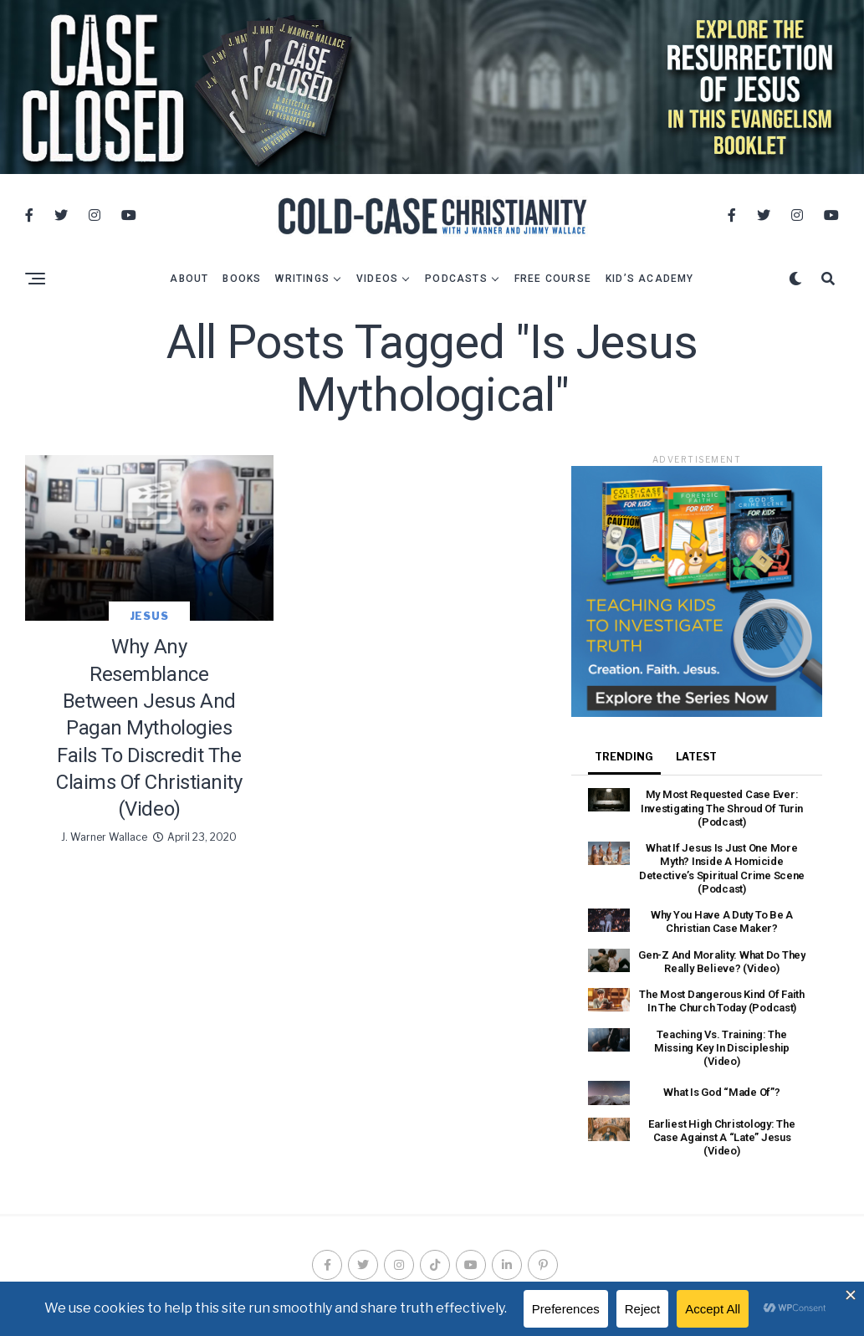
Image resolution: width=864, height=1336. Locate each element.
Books (241, 274)
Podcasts (456, 274)
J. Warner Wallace (104, 832)
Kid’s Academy (650, 274)
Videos (377, 274)
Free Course (552, 274)
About (189, 274)
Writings (302, 274)
